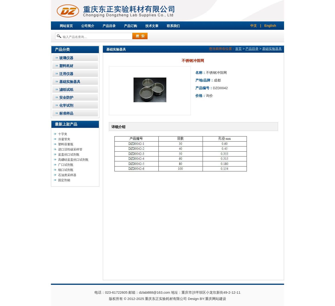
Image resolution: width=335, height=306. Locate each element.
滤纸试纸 (66, 90)
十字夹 (62, 134)
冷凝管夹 (64, 139)
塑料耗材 (66, 66)
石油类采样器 (67, 175)
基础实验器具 (69, 82)
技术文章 (151, 26)
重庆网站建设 (215, 299)
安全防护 (66, 97)
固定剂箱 (64, 180)
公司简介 (87, 26)
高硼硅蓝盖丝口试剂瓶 (73, 159)
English (270, 25)
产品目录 (109, 26)
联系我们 (173, 26)
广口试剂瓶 (65, 165)
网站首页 (66, 26)
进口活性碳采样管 (70, 149)
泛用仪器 (66, 74)
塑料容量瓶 (65, 144)
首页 (238, 49)
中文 (253, 25)
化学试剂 (66, 105)
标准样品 (66, 113)
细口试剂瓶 (65, 170)
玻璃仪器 (66, 58)
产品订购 (130, 26)
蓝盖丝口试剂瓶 (68, 154)
